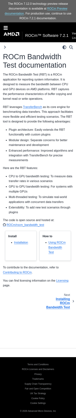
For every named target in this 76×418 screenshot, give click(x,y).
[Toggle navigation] (6, 27)
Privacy (37, 374)
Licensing (62, 280)
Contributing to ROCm (17, 272)
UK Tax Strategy (38, 393)
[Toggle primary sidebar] (4, 47)
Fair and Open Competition (38, 388)
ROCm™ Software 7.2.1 (47, 35)
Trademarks (38, 379)
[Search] (71, 47)
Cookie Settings (38, 403)
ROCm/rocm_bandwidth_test (25, 224)
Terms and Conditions (38, 364)
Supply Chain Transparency (37, 384)
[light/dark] (64, 47)
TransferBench (32, 107)
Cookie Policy (38, 398)
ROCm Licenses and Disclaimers (38, 369)
